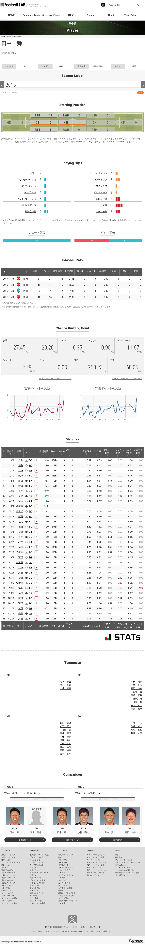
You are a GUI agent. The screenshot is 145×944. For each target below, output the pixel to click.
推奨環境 (57, 927)
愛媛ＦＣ (61, 891)
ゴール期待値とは (122, 875)
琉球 (20, 475)
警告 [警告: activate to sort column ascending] (126, 272)
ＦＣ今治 (33, 896)
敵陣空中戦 (30, 211)
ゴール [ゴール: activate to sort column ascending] (81, 272)
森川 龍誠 (65, 723)
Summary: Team (31, 15)
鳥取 (20, 460)
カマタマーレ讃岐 (65, 888)
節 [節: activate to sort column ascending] (4, 452)
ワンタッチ (27, 179)
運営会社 (84, 927)
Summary (90, 851)
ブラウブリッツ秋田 (37, 862)
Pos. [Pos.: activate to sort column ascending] (53, 452)
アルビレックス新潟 (37, 883)
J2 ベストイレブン (94, 868)
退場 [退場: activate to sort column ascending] (138, 272)
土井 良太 (136, 723)
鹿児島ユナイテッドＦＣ (67, 901)
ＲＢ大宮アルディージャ (39, 873)
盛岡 (26, 278)
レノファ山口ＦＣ (65, 885)
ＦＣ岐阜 (61, 873)
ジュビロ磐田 (35, 888)
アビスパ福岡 (6, 901)
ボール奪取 (101, 211)
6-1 (30, 470)
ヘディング (27, 186)
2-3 (30, 506)
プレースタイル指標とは (124, 868)
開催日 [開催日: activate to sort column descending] (10, 452)
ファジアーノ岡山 (8, 896)
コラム (117, 855)
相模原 (19, 506)
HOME (11, 15)
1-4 (30, 480)
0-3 (30, 613)
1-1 (30, 516)
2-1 (30, 557)
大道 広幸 (65, 743)
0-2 (30, 496)
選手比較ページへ (108, 799)
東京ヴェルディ (7, 870)
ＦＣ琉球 (61, 903)
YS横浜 (19, 511)
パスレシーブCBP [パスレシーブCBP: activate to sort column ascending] (127, 452)
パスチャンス (100, 186)
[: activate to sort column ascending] (10, 271)
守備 (105, 205)
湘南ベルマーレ (36, 878)
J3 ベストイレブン (94, 875)
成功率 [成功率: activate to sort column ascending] (103, 272)
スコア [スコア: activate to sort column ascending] (28, 452)
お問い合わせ (94, 927)
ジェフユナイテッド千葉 (10, 862)
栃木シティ (34, 870)
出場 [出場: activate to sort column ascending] (35, 272)
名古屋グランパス (8, 883)
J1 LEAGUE (5, 851)
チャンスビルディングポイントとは (55, 378)
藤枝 (20, 501)
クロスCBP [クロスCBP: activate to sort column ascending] (107, 452)
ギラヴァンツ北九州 (66, 896)
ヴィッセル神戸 (7, 893)
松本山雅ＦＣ (63, 865)
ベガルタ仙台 (35, 860)
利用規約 (49, 927)
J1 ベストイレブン (94, 860)
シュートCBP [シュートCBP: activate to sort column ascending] (138, 452)
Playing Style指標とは (120, 220)
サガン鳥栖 (34, 898)
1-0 (30, 475)
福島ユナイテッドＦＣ (66, 855)
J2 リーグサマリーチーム (96, 862)
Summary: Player (51, 15)
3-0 (30, 511)
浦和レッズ (5, 860)
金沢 (20, 496)
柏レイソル (5, 865)
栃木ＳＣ (61, 857)
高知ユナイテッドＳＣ (66, 893)
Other (117, 851)
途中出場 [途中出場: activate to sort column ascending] (58, 272)
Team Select (130, 15)
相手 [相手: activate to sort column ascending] (19, 452)
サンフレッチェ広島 (9, 898)
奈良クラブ (62, 880)
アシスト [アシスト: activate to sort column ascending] (115, 272)
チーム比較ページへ (37, 799)
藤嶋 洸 (137, 698)
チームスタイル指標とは (124, 870)
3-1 (30, 542)
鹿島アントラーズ (8, 855)
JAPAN (71, 15)
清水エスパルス (7, 880)
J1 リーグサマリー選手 (95, 857)
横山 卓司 (65, 685)
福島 (20, 465)
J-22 (20, 470)
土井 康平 (65, 688)
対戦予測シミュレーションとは (127, 873)
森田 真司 (65, 747)
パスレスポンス (28, 205)
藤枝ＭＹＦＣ (35, 891)
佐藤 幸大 (136, 726)
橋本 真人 (136, 705)
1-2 (30, 486)
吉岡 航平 (65, 753)
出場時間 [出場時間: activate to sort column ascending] (69, 272)
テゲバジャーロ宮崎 (37, 903)
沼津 (26, 291)
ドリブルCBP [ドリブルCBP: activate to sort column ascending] (117, 452)
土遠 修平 (136, 709)
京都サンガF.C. (7, 885)
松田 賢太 (65, 726)
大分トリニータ (36, 901)
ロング (30, 192)
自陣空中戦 (101, 198)
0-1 (30, 532)
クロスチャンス (99, 179)
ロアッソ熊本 (63, 898)
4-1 (30, 501)
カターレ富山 (35, 885)
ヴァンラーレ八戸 (36, 857)
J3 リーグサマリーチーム (96, 870)
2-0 (30, 465)
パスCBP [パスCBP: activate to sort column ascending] (96, 452)
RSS (140, 93)
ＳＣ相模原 (62, 862)
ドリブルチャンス (98, 173)
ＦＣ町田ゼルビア (8, 873)
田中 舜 (137, 692)
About (111, 15)
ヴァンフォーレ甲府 (37, 880)
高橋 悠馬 (65, 750)
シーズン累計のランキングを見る (127, 378)
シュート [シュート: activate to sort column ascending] (92, 272)
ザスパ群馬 (62, 860)
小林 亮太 (136, 685)
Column (91, 15)
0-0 (30, 460)
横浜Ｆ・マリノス (8, 878)
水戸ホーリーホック (9, 857)
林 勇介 (66, 736)
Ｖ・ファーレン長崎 (9, 903)
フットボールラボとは (123, 860)
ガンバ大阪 (5, 888)
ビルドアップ (100, 192)
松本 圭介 (65, 740)
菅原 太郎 (136, 733)
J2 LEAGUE (34, 851)
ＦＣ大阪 (61, 878)
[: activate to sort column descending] (4, 271)
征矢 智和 (136, 730)
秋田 (20, 486)
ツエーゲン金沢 (64, 870)
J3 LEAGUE (62, 851)
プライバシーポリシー (70, 927)
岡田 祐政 (136, 688)
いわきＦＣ (34, 868)
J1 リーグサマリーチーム (96, 855)
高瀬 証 (66, 730)
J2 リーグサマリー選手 (95, 865)
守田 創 (137, 702)
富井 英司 (65, 733)
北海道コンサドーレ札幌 (39, 855)
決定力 (32, 173)
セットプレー (26, 198)
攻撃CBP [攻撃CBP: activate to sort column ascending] (86, 452)
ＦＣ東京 (4, 868)
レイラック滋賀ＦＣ (66, 875)
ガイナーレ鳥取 (64, 883)
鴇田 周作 (136, 681)
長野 (20, 491)
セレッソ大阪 (6, 891)
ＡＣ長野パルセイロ (66, 868)
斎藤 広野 (136, 695)
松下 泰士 (65, 681)
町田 (20, 480)
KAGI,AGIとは (120, 865)
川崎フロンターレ (8, 875)
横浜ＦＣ (33, 875)
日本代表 (118, 857)
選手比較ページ (25, 840)
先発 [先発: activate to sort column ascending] (47, 272)
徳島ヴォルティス (36, 893)
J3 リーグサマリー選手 (95, 873)
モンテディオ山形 (36, 865)
